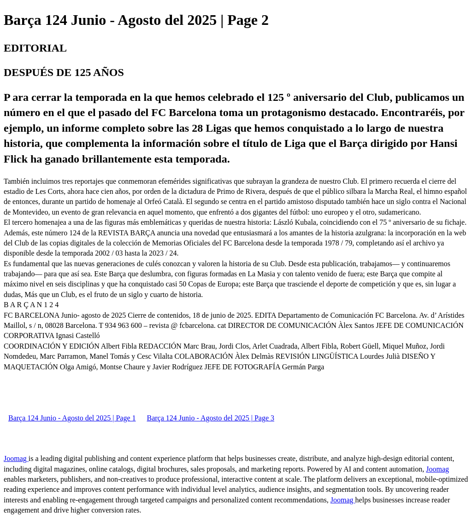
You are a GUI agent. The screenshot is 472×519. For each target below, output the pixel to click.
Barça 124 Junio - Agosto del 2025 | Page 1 (72, 418)
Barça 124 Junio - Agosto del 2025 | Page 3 (211, 418)
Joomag (16, 458)
